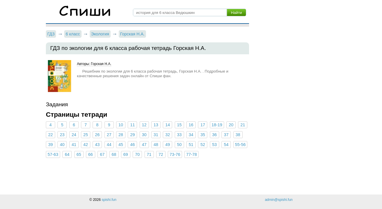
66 (90, 154)
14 (167, 124)
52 (202, 144)
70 (137, 154)
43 (97, 144)
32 (167, 134)
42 (85, 144)
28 (120, 134)
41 (74, 144)
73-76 (175, 154)
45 (120, 144)
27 (109, 134)
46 (132, 144)
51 (191, 144)
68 (114, 154)
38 (237, 134)
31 (156, 134)
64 (67, 154)
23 (62, 134)
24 (74, 134)
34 (191, 134)
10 (120, 124)
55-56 (240, 144)
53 (214, 144)
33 (179, 134)
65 (78, 154)
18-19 (217, 124)
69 (125, 154)
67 (102, 154)
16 (191, 124)
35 (202, 134)
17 (202, 124)
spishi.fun (109, 200)
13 (156, 124)
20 (231, 124)
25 (85, 134)
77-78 (191, 154)
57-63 (53, 154)
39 (50, 144)
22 (50, 134)
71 (149, 154)
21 (242, 124)
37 (226, 134)
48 (156, 144)
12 (144, 124)
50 (179, 144)
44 (109, 144)
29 (132, 134)
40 (62, 144)
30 (144, 134)
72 (160, 154)
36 (214, 134)
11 (132, 124)
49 (167, 144)
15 (179, 124)
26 (97, 134)
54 (226, 144)
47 (144, 144)
